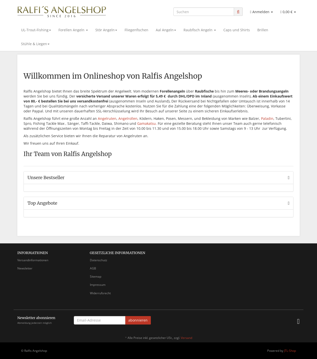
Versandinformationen (32, 260)
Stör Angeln (106, 30)
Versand (186, 338)
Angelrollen (127, 118)
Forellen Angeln (73, 30)
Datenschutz (98, 260)
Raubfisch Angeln (200, 30)
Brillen (262, 30)
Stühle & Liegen (35, 43)
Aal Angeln (166, 30)
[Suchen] (203, 11)
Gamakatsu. (147, 123)
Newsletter (24, 268)
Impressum (98, 285)
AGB (93, 268)
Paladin (267, 118)
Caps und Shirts (236, 30)
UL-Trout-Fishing (36, 30)
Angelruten (107, 118)
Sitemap (95, 276)
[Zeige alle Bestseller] (289, 177)
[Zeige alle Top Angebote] (289, 203)
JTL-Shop (290, 351)
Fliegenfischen (136, 30)
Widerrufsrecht (100, 293)
